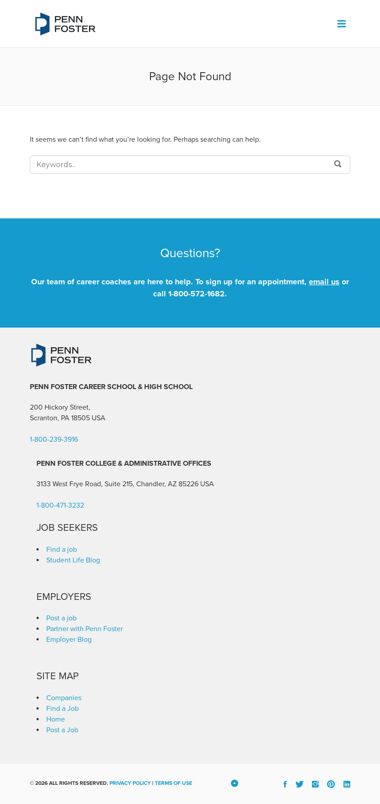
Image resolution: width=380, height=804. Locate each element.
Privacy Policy (130, 783)
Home (55, 719)
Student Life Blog (73, 560)
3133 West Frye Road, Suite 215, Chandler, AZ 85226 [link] (117, 484)
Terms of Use (173, 783)
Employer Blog (69, 639)
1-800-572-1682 (196, 294)
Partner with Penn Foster (84, 628)
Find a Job (62, 708)
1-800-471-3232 (60, 505)
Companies (63, 697)
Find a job (61, 549)
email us (324, 282)
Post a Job (62, 730)
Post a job (61, 618)
